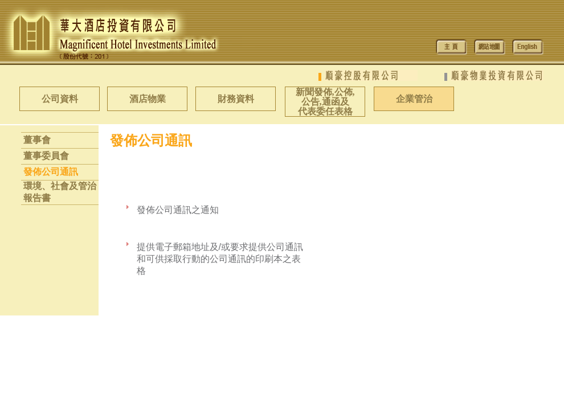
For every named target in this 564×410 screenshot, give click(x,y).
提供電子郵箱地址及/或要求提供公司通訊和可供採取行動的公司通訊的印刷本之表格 (220, 259)
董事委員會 (46, 156)
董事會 (37, 140)
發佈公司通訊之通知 (178, 210)
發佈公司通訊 (50, 172)
